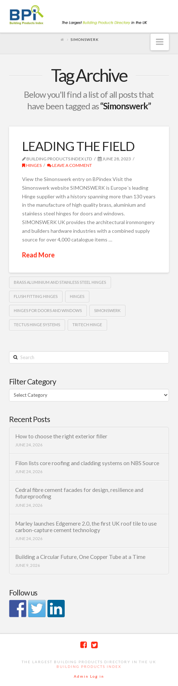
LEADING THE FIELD (78, 145)
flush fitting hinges (36, 296)
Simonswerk (107, 310)
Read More (38, 255)
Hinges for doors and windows (48, 310)
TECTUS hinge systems (37, 324)
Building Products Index (88, 666)
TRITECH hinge (87, 324)
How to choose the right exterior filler (61, 436)
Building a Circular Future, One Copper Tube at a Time (80, 557)
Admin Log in (89, 676)
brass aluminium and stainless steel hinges (60, 282)
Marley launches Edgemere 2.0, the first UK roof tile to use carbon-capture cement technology (86, 527)
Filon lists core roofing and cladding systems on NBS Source (87, 463)
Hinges (32, 165)
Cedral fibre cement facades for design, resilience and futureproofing (79, 493)
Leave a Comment (69, 165)
